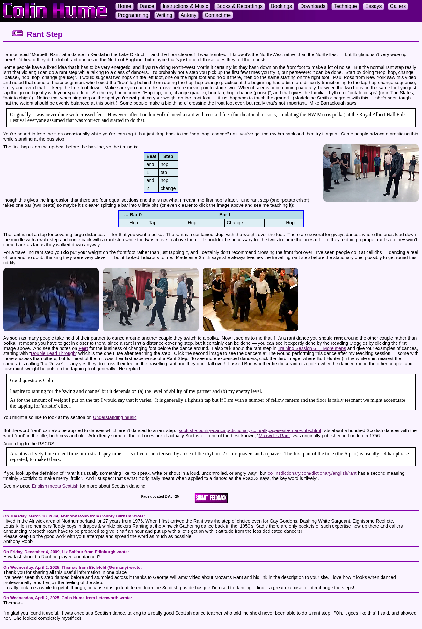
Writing (164, 15)
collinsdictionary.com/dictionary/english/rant (312, 473)
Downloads (312, 6)
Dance (147, 6)
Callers (398, 6)
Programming (133, 15)
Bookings (281, 6)
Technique (345, 6)
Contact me (218, 15)
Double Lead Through (53, 353)
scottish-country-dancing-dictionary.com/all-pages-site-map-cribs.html (250, 430)
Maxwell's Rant (274, 435)
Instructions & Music (185, 6)
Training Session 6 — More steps (312, 348)
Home (124, 6)
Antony (189, 15)
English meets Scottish (55, 485)
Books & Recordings (239, 6)
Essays (373, 6)
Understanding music (115, 417)
